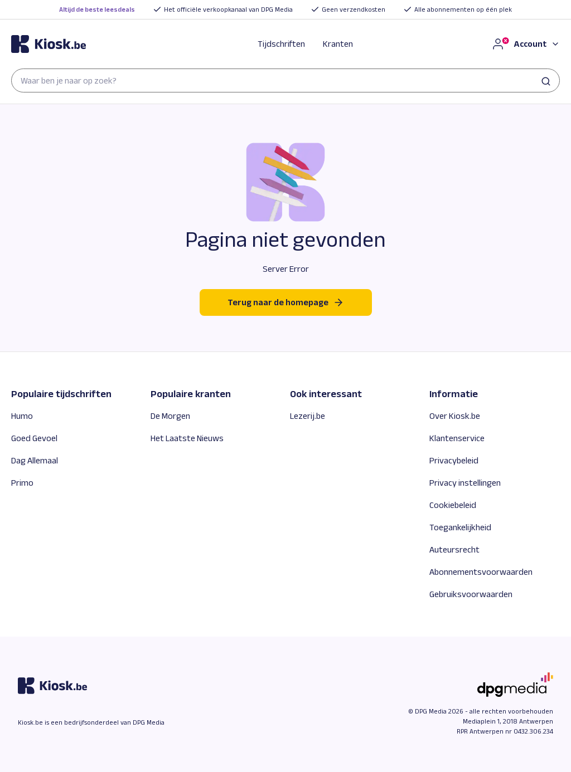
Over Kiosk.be (454, 416)
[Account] (525, 44)
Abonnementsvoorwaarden (481, 571)
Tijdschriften (281, 43)
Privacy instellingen (465, 482)
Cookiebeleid (452, 505)
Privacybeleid (453, 460)
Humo (22, 416)
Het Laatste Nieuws (187, 438)
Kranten (338, 43)
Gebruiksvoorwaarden (470, 594)
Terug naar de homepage (286, 302)
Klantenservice (457, 438)
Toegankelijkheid (460, 527)
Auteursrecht (454, 549)
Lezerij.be (307, 416)
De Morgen (170, 416)
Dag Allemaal (34, 460)
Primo (22, 482)
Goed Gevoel (34, 438)
